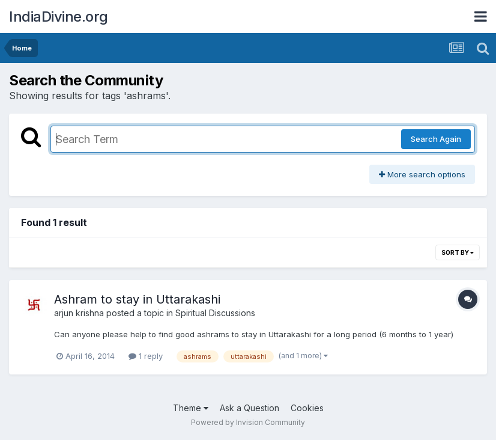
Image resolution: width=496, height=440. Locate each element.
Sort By (457, 252)
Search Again (436, 139)
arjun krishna (79, 313)
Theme (190, 408)
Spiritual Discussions (215, 313)
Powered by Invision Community (248, 422)
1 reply (146, 356)
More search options (422, 174)
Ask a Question (249, 408)
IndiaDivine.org (58, 16)
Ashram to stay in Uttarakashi (137, 299)
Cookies (307, 408)
